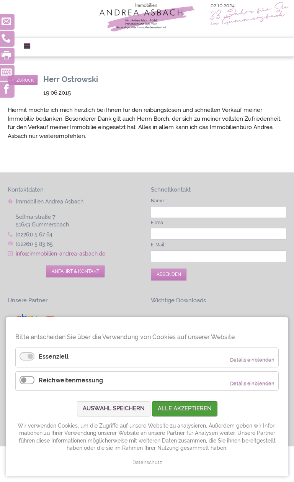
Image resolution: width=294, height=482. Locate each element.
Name (158, 200)
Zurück (25, 80)
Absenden (169, 274)
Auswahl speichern (114, 408)
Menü (30, 47)
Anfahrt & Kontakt (75, 271)
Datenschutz (147, 462)
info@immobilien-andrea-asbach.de (60, 254)
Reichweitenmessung (71, 380)
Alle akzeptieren (185, 408)
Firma (157, 222)
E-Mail (159, 245)
